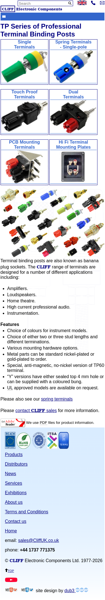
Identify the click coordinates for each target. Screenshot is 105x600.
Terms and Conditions (26, 511)
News (10, 473)
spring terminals (57, 399)
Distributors (16, 464)
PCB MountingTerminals (24, 162)
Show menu (4, 16)
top (9, 570)
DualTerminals (73, 111)
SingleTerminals (24, 62)
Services (13, 483)
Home (11, 530)
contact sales (36, 410)
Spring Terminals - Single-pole (73, 62)
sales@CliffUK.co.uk (38, 540)
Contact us (15, 521)
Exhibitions (16, 492)
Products (14, 454)
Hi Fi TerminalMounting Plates (73, 162)
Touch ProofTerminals (24, 111)
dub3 (76, 590)
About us (14, 502)
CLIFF (8, 9)
